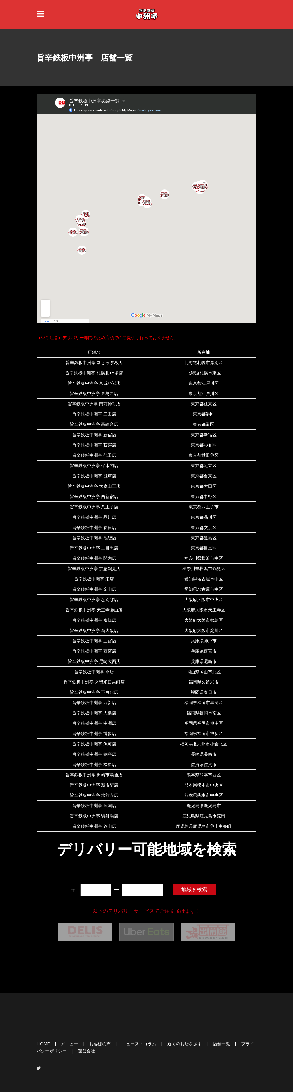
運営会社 (86, 1051)
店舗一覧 (221, 1043)
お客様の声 (100, 1043)
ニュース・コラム (139, 1043)
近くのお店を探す (184, 1043)
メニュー (69, 1043)
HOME (43, 1043)
